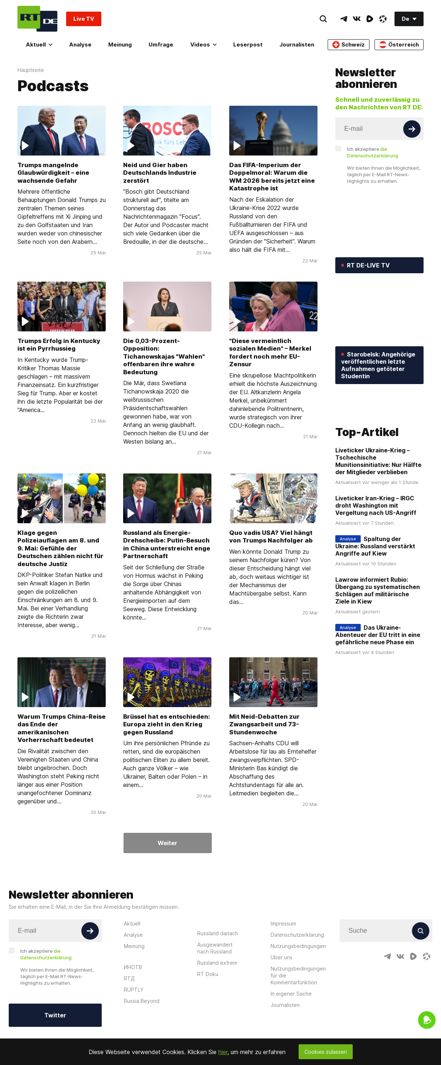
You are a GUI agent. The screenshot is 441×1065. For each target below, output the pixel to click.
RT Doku (207, 974)
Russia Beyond (141, 1001)
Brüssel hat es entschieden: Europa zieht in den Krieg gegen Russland (166, 724)
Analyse (80, 44)
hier (222, 1052)
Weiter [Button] (167, 843)
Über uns (281, 957)
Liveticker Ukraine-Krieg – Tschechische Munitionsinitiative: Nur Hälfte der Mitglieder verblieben (378, 461)
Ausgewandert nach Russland (214, 948)
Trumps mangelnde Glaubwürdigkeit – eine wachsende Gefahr (53, 172)
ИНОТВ (133, 967)
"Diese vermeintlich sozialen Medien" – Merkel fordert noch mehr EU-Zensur (270, 352)
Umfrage (161, 44)
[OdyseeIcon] (383, 19)
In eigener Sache (291, 994)
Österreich (399, 44)
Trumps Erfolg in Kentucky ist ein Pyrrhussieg (58, 344)
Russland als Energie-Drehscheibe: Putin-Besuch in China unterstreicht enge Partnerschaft (166, 544)
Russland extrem (217, 963)
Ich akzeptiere (372, 152)
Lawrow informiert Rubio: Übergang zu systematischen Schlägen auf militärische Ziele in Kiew (377, 590)
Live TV (83, 18)
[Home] (37, 19)
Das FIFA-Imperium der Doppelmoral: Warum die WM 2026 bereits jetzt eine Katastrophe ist (272, 176)
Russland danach (217, 933)
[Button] (412, 129)
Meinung (120, 44)
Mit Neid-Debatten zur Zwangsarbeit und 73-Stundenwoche (264, 724)
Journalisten (296, 44)
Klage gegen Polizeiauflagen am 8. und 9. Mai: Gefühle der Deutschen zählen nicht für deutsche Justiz (60, 548)
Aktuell (39, 44)
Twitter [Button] (55, 1015)
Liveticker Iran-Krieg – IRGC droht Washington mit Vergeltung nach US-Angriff (375, 505)
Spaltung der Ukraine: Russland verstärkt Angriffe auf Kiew (375, 546)
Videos (203, 44)
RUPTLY (133, 990)
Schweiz (348, 44)
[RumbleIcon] (370, 19)
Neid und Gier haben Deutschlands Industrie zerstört (160, 172)
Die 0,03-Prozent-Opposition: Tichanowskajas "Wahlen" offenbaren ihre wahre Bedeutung (164, 356)
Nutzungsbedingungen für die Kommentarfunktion (298, 975)
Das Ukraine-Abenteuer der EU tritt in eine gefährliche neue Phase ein (377, 635)
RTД (129, 978)
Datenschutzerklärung (297, 935)
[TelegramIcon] (343, 19)
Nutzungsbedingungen (298, 946)
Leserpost (248, 44)
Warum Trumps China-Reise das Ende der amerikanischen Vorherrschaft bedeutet (61, 728)
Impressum (283, 923)
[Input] (379, 128)
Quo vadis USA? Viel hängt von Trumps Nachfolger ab (271, 536)
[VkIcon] (357, 19)
